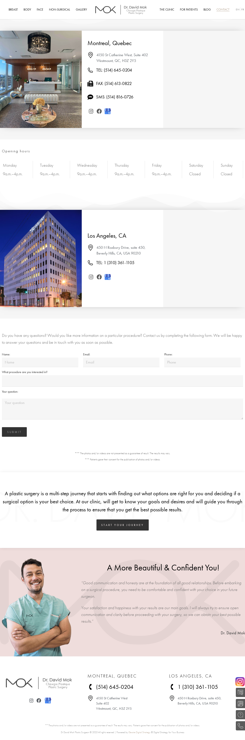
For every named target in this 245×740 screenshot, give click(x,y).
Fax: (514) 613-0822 (114, 83)
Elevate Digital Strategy (139, 732)
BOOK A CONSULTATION (239, 703)
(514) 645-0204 (239, 725)
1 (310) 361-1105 (198, 687)
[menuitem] (13, 9)
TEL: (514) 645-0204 (114, 70)
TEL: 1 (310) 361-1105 (115, 262)
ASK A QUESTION (239, 714)
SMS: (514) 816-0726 (114, 97)
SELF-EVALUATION (239, 692)
